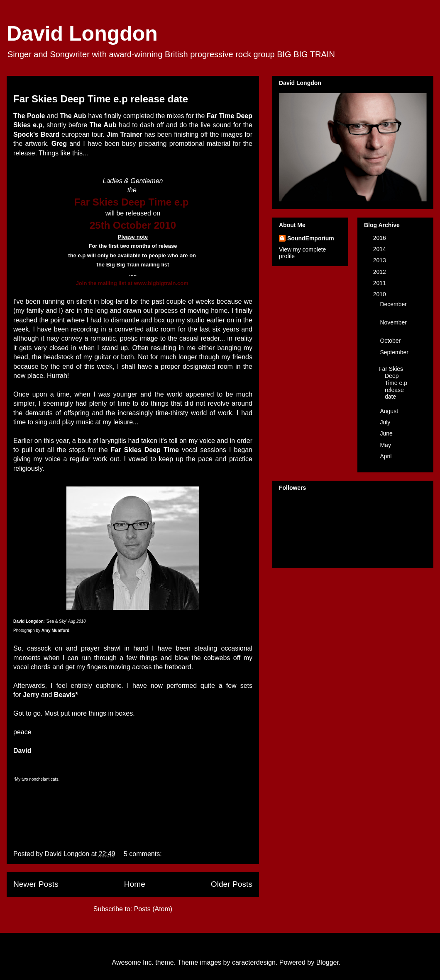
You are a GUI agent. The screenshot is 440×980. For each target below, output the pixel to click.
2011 (380, 283)
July (386, 422)
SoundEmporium (310, 238)
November (393, 322)
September (394, 352)
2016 (380, 238)
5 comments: (144, 853)
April (386, 456)
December (393, 304)
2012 (380, 272)
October (391, 340)
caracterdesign (254, 962)
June (387, 433)
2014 (380, 249)
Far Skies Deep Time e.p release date (100, 98)
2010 (380, 294)
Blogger (327, 962)
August (389, 411)
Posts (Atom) (153, 908)
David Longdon (82, 33)
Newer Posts (36, 884)
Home (134, 884)
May (386, 445)
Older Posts (231, 884)
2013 (380, 260)
